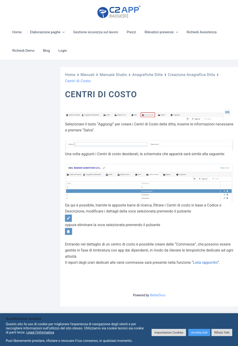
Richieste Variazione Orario (33, 176)
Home (16, 32)
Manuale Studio (113, 75)
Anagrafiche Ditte (26, 166)
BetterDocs (157, 295)
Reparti (30, 307)
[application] (60, 32)
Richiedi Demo (23, 51)
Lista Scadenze (29, 201)
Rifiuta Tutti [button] (221, 332)
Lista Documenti (30, 194)
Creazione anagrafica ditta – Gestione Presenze (33, 269)
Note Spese (26, 224)
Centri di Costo (31, 297)
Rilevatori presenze (154, 32)
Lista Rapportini (29, 239)
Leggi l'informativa (40, 332)
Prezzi (126, 32)
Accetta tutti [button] (199, 332)
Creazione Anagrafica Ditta (32, 249)
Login (59, 51)
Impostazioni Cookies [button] (168, 332)
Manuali (88, 75)
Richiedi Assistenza (193, 32)
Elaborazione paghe (45, 32)
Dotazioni (25, 209)
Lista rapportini (205, 262)
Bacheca (24, 186)
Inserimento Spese (31, 217)
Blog (44, 51)
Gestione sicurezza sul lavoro (91, 32)
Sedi (28, 287)
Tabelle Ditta (27, 232)
